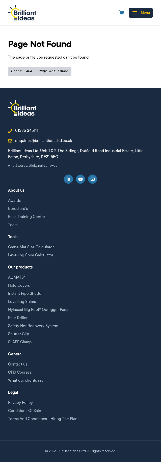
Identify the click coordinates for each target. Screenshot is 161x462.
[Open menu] (141, 13)
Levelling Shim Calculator (30, 255)
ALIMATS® (16, 278)
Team (13, 225)
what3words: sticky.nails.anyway (32, 166)
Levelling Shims (22, 302)
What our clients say (26, 381)
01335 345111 (23, 131)
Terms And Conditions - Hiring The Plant (43, 419)
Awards (14, 201)
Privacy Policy (20, 403)
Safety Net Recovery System (33, 326)
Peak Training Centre (26, 217)
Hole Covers (19, 286)
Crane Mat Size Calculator (31, 247)
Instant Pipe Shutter (25, 294)
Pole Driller (18, 318)
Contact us (17, 364)
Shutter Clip (18, 334)
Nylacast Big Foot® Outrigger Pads (38, 310)
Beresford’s (18, 209)
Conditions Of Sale (24, 411)
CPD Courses (19, 373)
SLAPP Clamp (20, 342)
